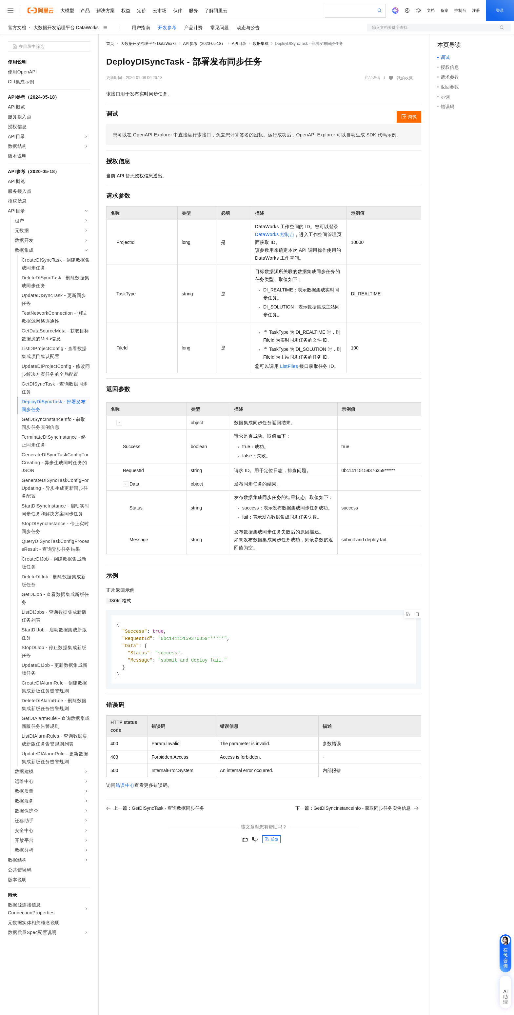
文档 (431, 10)
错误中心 (125, 787)
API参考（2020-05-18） (204, 43)
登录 (500, 10)
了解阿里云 (216, 10)
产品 (85, 10)
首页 (110, 43)
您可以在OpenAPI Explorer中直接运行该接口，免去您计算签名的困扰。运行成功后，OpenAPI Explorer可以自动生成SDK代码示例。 (257, 134)
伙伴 (177, 10)
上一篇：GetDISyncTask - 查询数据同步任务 (155, 810)
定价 (141, 10)
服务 (193, 10)
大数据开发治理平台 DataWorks (66, 27)
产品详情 (372, 77)
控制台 (460, 10)
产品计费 (193, 27)
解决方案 (105, 10)
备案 (444, 10)
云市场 (160, 10)
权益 (125, 10)
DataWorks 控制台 (274, 234)
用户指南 (141, 27)
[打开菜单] (10, 10)
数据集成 (260, 43)
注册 (476, 10)
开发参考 (167, 27)
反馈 (271, 842)
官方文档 (17, 27)
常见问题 (219, 27)
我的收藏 (405, 78)
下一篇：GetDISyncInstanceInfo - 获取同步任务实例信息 (357, 810)
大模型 (67, 10)
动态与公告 (248, 27)
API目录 (239, 43)
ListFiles (289, 366)
